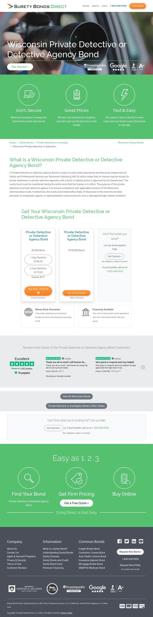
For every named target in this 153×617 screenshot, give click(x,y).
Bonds (86, 5)
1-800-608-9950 (118, 5)
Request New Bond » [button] (130, 551)
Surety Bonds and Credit (55, 560)
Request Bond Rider (130, 565)
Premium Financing (53, 567)
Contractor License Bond (92, 552)
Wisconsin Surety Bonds (131, 142)
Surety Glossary (51, 556)
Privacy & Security (16, 560)
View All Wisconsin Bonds (76, 396)
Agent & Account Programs (21, 556)
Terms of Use (14, 564)
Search (95, 5)
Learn (104, 5)
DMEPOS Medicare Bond (92, 567)
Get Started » (20, 67)
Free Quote (138, 5)
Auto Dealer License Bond (92, 556)
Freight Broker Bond (89, 548)
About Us (12, 548)
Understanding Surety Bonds (58, 552)
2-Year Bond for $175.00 (38, 270)
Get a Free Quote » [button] (76, 503)
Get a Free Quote (76, 293)
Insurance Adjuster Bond (92, 560)
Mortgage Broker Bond (91, 564)
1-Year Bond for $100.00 (38, 259)
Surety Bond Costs (52, 564)
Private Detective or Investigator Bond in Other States (76, 406)
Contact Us (13, 552)
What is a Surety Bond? (55, 548)
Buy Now (38, 291)
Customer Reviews (17, 567)
